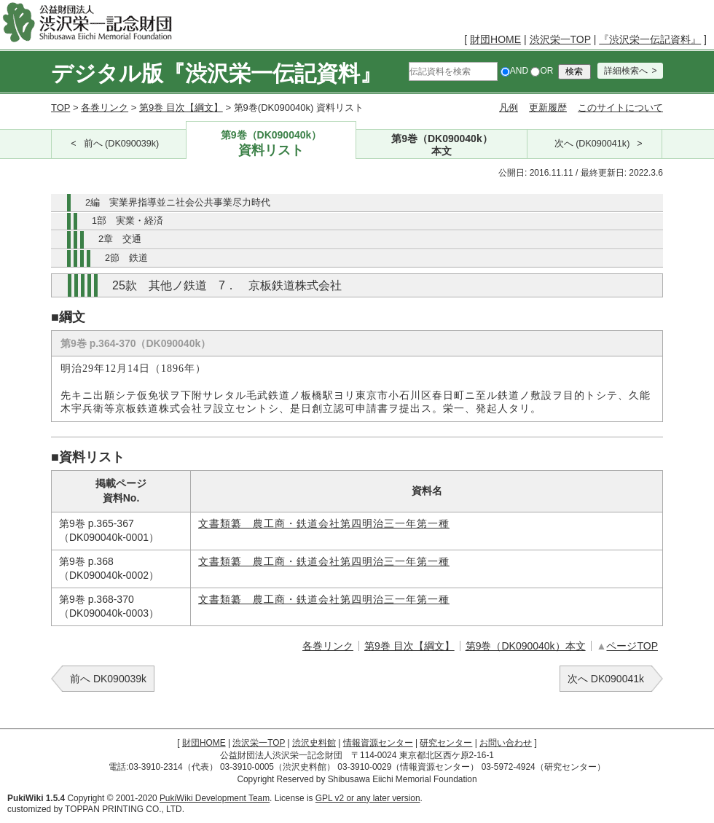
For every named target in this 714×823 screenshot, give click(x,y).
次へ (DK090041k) (592, 144)
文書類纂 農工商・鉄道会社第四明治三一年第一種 (324, 523)
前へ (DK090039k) (122, 144)
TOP (60, 107)
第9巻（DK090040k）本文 (526, 646)
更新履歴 (548, 107)
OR (541, 71)
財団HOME (495, 39)
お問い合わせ (505, 743)
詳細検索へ (626, 71)
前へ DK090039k (108, 678)
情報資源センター (378, 743)
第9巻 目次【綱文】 (181, 107)
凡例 (508, 107)
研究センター (446, 743)
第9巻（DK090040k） (271, 144)
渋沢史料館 (314, 743)
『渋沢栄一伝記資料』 (650, 39)
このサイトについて (620, 107)
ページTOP (632, 646)
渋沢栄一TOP (560, 39)
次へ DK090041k (606, 678)
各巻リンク (104, 107)
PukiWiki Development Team (215, 798)
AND (514, 71)
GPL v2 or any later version (367, 798)
